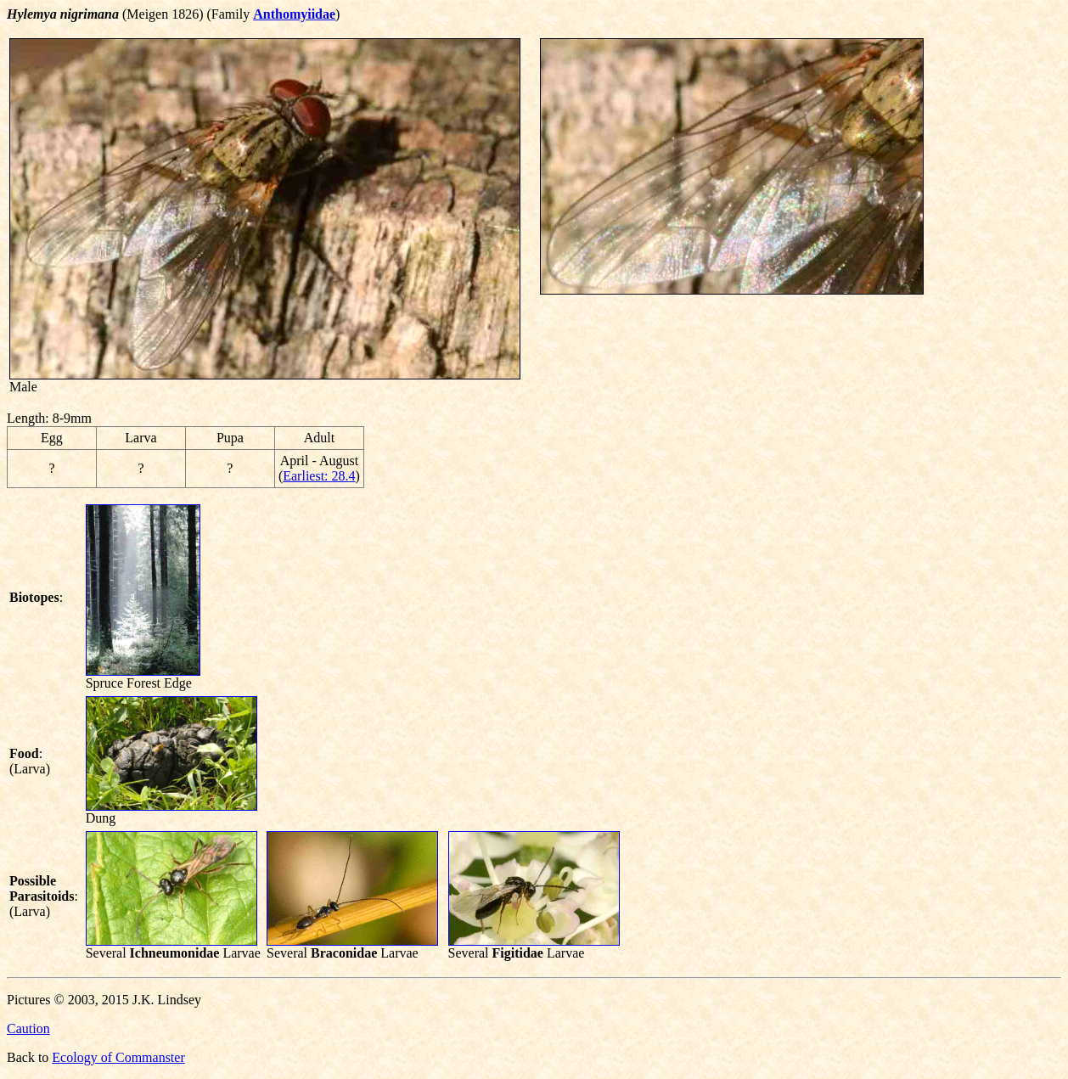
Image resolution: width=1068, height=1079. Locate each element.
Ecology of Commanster (118, 1057)
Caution (28, 1028)
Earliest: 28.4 (319, 476)
